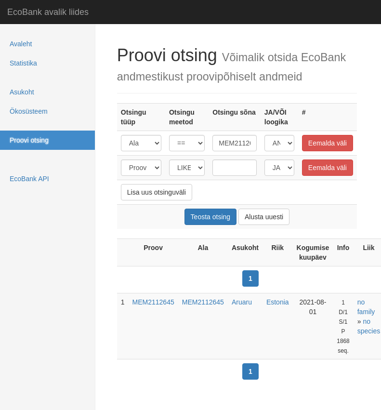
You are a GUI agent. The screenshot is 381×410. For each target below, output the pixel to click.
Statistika (23, 63)
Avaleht (21, 44)
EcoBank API (29, 179)
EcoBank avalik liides (48, 12)
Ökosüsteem (29, 111)
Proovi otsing (29, 140)
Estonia (277, 302)
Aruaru (242, 302)
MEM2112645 (153, 302)
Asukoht (22, 92)
